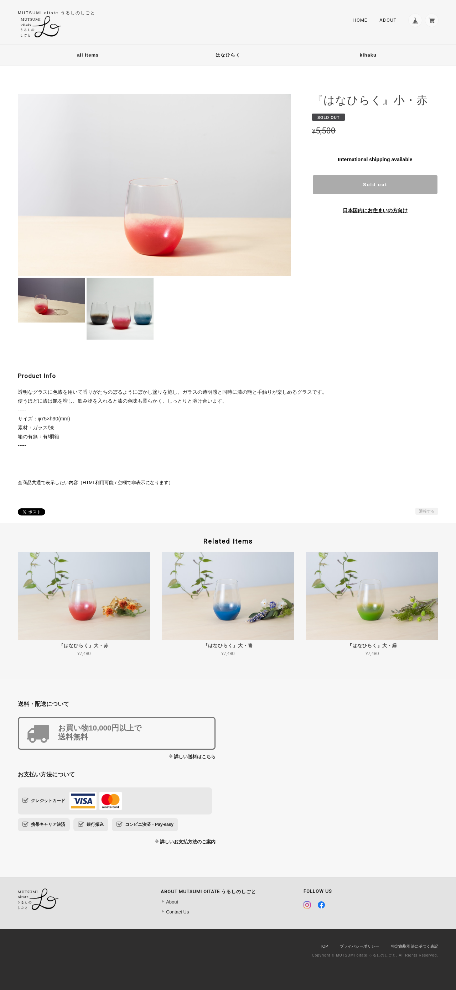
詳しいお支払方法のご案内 (188, 841)
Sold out (375, 184)
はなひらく (228, 55)
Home (359, 20)
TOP (324, 946)
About (388, 20)
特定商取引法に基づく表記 (414, 946)
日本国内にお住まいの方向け (375, 210)
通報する (427, 511)
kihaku (368, 55)
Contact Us (177, 912)
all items (88, 55)
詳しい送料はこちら (195, 756)
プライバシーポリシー (359, 946)
